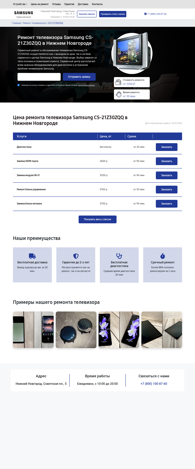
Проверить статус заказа (113, 14)
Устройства (19, 4)
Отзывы (56, 4)
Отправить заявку (79, 76)
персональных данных (86, 85)
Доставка (83, 4)
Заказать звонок (87, 14)
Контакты (97, 4)
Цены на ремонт (40, 4)
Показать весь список (97, 219)
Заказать (166, 147)
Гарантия (69, 4)
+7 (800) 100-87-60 (154, 384)
